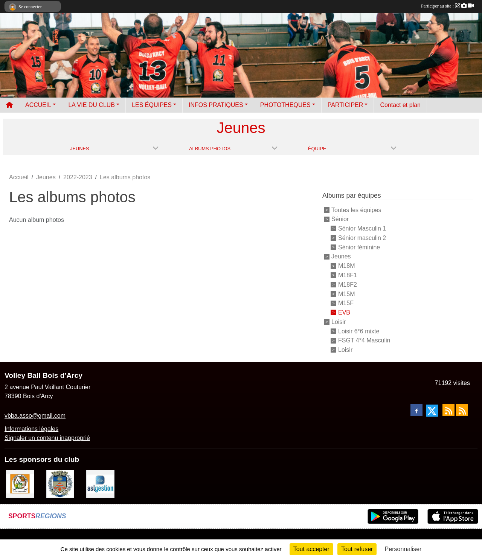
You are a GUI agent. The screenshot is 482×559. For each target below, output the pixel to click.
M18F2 (347, 284)
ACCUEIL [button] (38, 105)
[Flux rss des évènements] (462, 410)
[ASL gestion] (100, 483)
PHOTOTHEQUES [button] (285, 105)
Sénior (340, 219)
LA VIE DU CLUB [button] (91, 105)
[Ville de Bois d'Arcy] (60, 483)
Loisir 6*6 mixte (358, 331)
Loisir (338, 322)
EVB (344, 312)
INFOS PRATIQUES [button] (216, 105)
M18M (346, 266)
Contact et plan (400, 105)
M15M (346, 293)
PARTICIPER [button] (345, 105)
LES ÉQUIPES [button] (152, 105)
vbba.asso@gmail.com (35, 415)
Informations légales (31, 429)
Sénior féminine (359, 247)
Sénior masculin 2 (362, 238)
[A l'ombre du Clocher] (20, 483)
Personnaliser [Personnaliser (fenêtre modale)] (403, 549)
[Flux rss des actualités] (448, 410)
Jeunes (341, 256)
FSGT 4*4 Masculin (364, 340)
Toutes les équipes (356, 209)
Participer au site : (447, 6)
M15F (346, 303)
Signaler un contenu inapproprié (47, 438)
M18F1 (347, 275)
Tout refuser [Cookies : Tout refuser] (357, 549)
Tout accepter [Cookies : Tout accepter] (311, 549)
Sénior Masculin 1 (362, 228)
